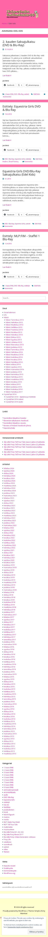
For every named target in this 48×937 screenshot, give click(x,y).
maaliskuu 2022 (10, 545)
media (6, 819)
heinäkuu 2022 (9, 535)
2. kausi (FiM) (9, 94)
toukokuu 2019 (9, 580)
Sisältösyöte (8, 868)
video (6, 849)
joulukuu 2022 (9, 523)
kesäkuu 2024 (9, 478)
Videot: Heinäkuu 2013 (14, 335)
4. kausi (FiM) (8, 775)
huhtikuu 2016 (9, 662)
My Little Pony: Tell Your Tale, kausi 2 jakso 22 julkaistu (24, 444)
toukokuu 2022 (9, 540)
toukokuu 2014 (9, 719)
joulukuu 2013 (9, 731)
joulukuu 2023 (9, 493)
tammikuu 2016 (10, 669)
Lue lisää (11, 75)
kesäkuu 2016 (9, 657)
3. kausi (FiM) (8, 772)
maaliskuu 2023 (10, 515)
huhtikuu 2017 (9, 632)
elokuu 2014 (8, 711)
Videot (6, 317)
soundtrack (8, 844)
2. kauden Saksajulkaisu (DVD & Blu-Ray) (19, 43)
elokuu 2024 (8, 473)
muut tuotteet (9, 829)
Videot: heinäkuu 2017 (14, 392)
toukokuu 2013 (9, 749)
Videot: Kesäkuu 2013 (14, 332)
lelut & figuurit (9, 814)
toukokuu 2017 (9, 629)
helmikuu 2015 (9, 696)
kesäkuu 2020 (9, 562)
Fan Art (6, 805)
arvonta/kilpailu (10, 792)
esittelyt (28, 159)
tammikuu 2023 (10, 520)
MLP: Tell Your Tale (11, 824)
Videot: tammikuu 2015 (14, 374)
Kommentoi (7, 97)
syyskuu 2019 (9, 570)
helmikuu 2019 (9, 585)
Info (5, 315)
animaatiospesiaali (11, 790)
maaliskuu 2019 (10, 582)
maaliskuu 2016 (10, 664)
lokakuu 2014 (9, 706)
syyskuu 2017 (9, 619)
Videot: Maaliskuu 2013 (14, 325)
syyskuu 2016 (9, 649)
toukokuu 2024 (9, 481)
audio (6, 795)
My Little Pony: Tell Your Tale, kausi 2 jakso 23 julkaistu (24, 442)
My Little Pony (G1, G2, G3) (14, 832)
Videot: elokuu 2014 (13, 364)
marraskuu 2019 (10, 567)
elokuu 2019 (8, 572)
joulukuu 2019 (9, 565)
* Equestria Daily (8, 428)
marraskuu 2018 (10, 590)
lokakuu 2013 (9, 736)
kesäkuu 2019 (9, 577)
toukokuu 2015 (9, 689)
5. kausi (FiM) (8, 777)
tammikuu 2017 (10, 639)
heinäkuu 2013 (9, 744)
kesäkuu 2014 (9, 716)
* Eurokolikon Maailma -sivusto (14, 423)
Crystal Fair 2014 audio (14, 402)
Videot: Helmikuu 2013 (14, 322)
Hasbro (5, 162)
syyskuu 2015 (9, 679)
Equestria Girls (20, 159)
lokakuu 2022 (9, 528)
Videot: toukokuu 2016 (14, 389)
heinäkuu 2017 (9, 624)
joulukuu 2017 (9, 612)
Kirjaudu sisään (9, 866)
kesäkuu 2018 (9, 600)
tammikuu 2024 (10, 490)
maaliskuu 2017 (10, 634)
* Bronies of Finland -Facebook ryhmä (16, 425)
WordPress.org (9, 873)
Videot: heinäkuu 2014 (14, 362)
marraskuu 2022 (10, 525)
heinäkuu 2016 (9, 654)
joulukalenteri (9, 810)
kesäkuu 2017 (9, 627)
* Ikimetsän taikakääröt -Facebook (15, 420)
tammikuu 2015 (10, 699)
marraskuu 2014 (10, 704)
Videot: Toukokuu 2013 (14, 330)
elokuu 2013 (8, 741)
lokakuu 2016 (9, 647)
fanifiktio (7, 807)
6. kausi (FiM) (8, 780)
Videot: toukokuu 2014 (14, 357)
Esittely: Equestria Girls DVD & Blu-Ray (22, 108)
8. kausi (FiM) (8, 785)
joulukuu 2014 (9, 701)
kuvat (6, 812)
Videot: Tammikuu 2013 (15, 320)
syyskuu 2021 (9, 550)
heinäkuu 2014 (9, 714)
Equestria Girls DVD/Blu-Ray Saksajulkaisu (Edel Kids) (21, 172)
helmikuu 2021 (9, 558)
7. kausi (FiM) (8, 782)
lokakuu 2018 (9, 592)
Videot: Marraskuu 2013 (15, 345)
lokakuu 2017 (9, 617)
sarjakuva (7, 842)
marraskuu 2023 (10, 495)
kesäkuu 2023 (9, 508)
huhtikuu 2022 (9, 543)
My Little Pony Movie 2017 (13, 834)
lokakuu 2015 (9, 677)
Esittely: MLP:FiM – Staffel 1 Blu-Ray (21, 237)
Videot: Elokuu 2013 (13, 337)
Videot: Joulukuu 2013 (14, 347)
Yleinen (6, 852)
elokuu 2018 (8, 595)
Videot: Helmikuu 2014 (14, 352)
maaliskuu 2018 (10, 607)
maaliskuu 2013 (10, 753)
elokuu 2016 (8, 652)
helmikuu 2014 (9, 726)
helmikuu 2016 (9, 667)
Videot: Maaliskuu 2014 (14, 354)
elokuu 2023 (8, 503)
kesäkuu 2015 (9, 686)
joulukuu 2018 (9, 587)
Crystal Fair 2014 (10, 394)
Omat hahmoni (9, 312)
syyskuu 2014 (9, 709)
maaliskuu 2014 (10, 724)
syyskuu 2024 (9, 471)
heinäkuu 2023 (9, 505)
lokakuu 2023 (9, 498)
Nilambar (23, 913)
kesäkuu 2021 (9, 555)
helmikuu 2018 (9, 610)
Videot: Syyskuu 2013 (14, 340)
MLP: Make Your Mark (12, 822)
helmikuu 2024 (9, 488)
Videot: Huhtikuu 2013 (14, 327)
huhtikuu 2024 (9, 483)
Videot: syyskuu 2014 (14, 367)
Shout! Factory (13, 162)
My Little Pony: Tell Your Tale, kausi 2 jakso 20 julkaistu (24, 454)
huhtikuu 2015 (9, 691)
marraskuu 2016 (10, 644)
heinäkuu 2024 (9, 476)
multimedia (8, 827)
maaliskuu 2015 (10, 694)
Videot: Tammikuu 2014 (15, 349)
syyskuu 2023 (9, 500)
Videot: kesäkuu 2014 (14, 359)
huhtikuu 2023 (9, 513)
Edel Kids (36, 94)
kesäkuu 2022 (9, 538)
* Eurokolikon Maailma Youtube (14, 418)
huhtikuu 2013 (9, 751)
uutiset (26, 94)
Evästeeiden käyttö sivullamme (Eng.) (20, 927)
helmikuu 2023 (9, 518)
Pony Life (7, 839)
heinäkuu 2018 (9, 597)
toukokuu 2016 (9, 659)
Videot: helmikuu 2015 (14, 377)
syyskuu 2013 (9, 739)
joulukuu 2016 (9, 642)
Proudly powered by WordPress (15, 911)
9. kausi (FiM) (8, 787)
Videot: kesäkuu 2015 (14, 382)
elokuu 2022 (8, 533)
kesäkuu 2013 (9, 746)
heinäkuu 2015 (9, 684)
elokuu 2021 (8, 553)
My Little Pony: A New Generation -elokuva (19, 837)
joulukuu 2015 (9, 672)
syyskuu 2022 (9, 530)
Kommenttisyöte (10, 871)
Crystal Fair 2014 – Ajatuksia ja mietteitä (21, 397)
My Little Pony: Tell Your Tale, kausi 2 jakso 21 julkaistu (24, 452)
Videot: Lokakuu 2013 (14, 342)
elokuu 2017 (8, 622)
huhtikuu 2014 (9, 721)
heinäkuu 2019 (9, 575)
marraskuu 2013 (10, 734)
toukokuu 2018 (9, 602)
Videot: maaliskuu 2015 (14, 379)
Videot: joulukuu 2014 (14, 372)
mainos (6, 817)
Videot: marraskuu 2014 (15, 369)
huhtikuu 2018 (9, 605)
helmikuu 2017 (9, 637)
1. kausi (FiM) (9, 286)
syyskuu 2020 (9, 560)
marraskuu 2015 (10, 674)
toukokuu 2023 (9, 510)
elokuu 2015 (8, 681)
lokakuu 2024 (9, 468)
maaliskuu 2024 (10, 485)
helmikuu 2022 (9, 548)
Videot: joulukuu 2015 (14, 387)
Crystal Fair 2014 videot (14, 399)
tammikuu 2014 (10, 729)
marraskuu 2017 (10, 615)
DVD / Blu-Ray (19, 94)
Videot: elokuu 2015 (13, 384)
